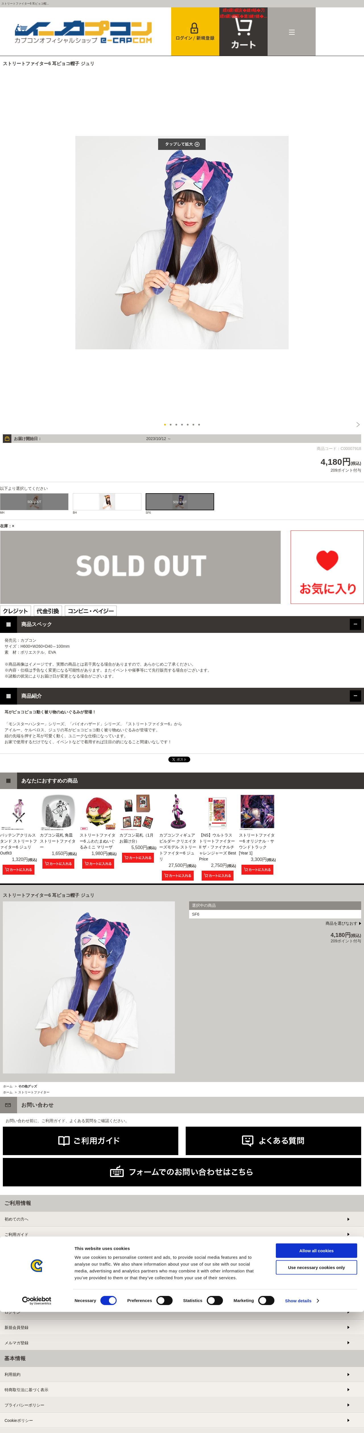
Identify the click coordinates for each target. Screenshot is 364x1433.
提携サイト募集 (18, 1280)
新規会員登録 (16, 1327)
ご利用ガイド (16, 1234)
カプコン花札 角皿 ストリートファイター (58, 841)
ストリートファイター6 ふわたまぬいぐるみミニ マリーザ (97, 841)
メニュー (292, 31)
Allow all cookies (316, 1371)
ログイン (12, 1312)
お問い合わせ (16, 1265)
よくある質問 (16, 1250)
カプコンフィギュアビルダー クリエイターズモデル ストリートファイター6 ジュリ (177, 847)
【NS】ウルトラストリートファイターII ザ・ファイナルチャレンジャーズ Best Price (217, 847)
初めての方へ (16, 1219)
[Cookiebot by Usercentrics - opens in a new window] (37, 1422)
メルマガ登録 (16, 1343)
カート (243, 13)
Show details (298, 1421)
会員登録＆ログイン (195, 31)
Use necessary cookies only (316, 1388)
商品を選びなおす (341, 923)
